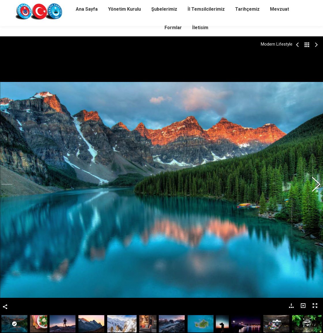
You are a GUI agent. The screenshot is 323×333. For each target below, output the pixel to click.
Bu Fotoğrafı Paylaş (5, 185)
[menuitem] (87, 20)
